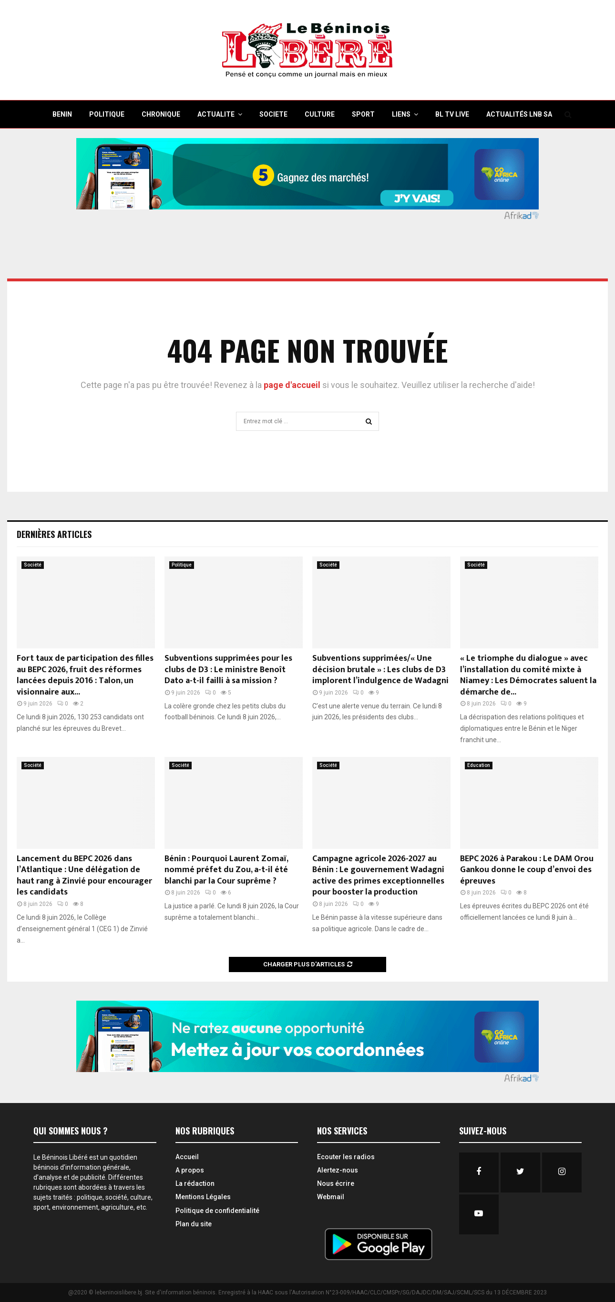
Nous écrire (335, 1183)
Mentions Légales (203, 1197)
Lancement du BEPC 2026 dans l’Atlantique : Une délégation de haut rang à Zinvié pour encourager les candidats (84, 875)
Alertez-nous (337, 1170)
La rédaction (195, 1183)
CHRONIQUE (161, 114)
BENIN (62, 114)
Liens (401, 114)
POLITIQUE (106, 114)
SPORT (363, 114)
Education (478, 765)
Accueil (187, 1157)
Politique (182, 564)
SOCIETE (273, 114)
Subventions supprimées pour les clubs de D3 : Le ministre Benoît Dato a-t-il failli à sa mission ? (228, 669)
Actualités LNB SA (519, 114)
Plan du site (193, 1224)
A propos (189, 1170)
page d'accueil (293, 385)
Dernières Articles (54, 534)
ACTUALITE (216, 114)
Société (32, 564)
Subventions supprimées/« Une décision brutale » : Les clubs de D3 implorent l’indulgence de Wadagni (380, 669)
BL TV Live (452, 114)
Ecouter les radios (346, 1157)
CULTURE (320, 114)
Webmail (330, 1197)
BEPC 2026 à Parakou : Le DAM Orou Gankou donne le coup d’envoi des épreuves (527, 870)
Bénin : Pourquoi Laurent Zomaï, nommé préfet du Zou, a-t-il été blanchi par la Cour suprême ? (226, 870)
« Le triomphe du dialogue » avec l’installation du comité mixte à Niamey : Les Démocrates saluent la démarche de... (528, 675)
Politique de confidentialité (217, 1210)
